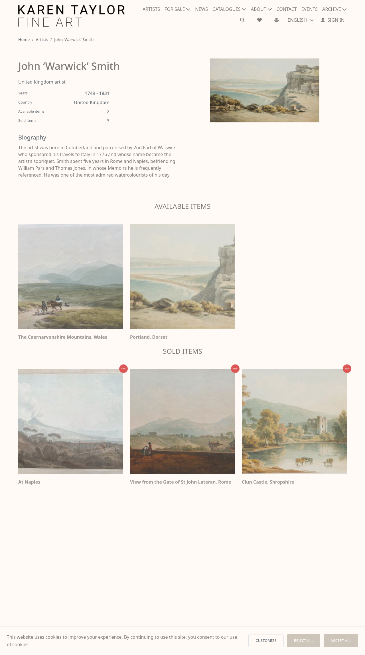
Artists (42, 39)
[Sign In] (332, 20)
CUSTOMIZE (266, 640)
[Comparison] (276, 20)
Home (24, 39)
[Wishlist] (259, 20)
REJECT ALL (304, 640)
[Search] (242, 20)
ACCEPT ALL (340, 640)
